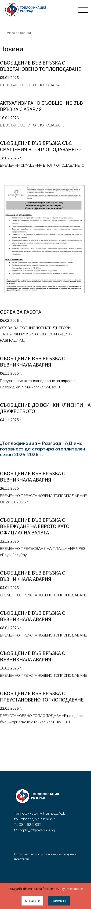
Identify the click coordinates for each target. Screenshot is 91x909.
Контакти (21, 859)
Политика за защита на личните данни (45, 854)
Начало (10, 33)
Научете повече (71, 889)
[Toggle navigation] (82, 10)
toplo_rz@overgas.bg (37, 830)
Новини (25, 33)
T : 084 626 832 (28, 824)
